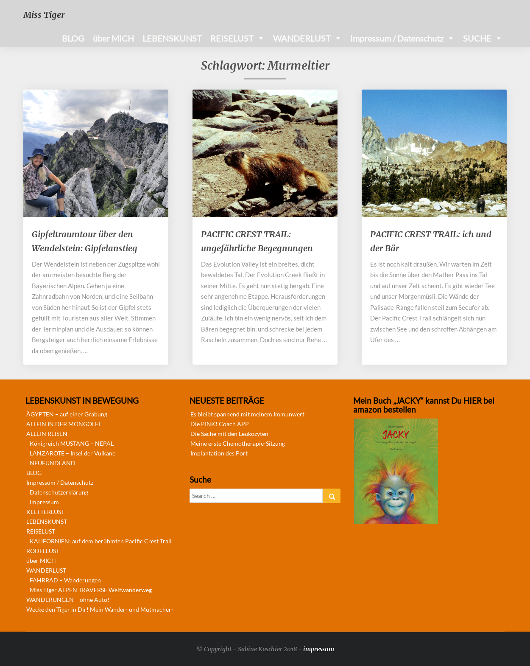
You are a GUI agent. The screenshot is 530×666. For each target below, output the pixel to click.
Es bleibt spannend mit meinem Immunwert (247, 414)
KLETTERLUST (45, 511)
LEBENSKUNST (172, 38)
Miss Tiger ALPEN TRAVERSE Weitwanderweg (91, 589)
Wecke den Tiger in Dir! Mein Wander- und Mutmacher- (99, 609)
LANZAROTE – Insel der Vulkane (72, 453)
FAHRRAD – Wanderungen (65, 580)
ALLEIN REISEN (46, 433)
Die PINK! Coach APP (219, 423)
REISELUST (232, 38)
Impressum (44, 502)
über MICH (113, 38)
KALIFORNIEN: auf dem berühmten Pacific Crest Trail (101, 541)
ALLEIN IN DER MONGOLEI (63, 423)
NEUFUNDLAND (52, 462)
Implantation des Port (219, 453)
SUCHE (477, 38)
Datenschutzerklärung (59, 492)
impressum (318, 649)
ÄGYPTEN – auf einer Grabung (66, 414)
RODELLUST (42, 550)
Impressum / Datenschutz (397, 38)
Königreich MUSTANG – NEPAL (72, 443)
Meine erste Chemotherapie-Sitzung (237, 443)
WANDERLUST (302, 38)
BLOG (73, 38)
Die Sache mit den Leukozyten (229, 433)
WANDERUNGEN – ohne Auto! (67, 599)
